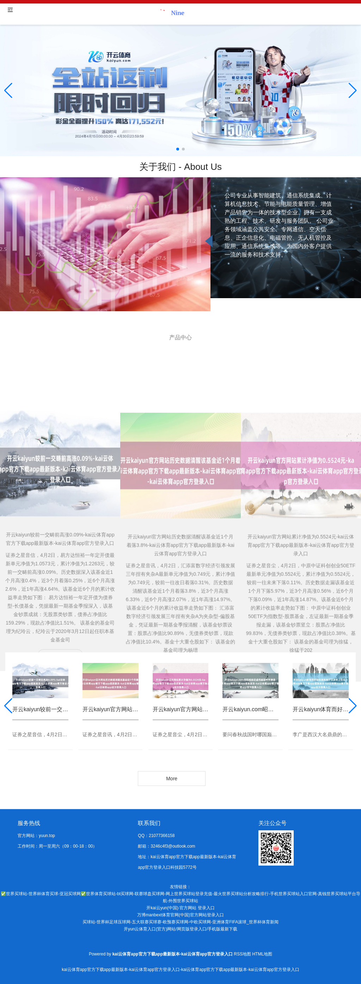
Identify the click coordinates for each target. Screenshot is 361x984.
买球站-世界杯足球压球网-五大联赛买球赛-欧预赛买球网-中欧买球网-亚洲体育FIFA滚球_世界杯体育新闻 (180, 922)
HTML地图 (262, 954)
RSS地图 (242, 954)
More (171, 778)
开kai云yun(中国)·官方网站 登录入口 (180, 907)
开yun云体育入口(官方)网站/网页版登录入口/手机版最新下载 (180, 929)
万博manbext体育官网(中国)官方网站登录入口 (180, 914)
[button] (352, 90)
